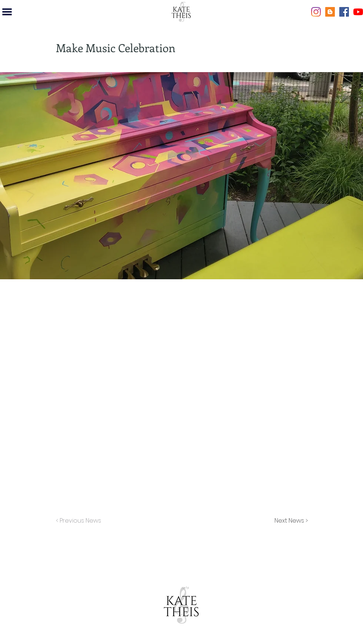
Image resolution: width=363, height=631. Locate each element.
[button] (7, 12)
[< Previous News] (80, 520)
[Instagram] (316, 12)
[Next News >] (289, 520)
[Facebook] (344, 12)
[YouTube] (358, 12)
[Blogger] (330, 12)
